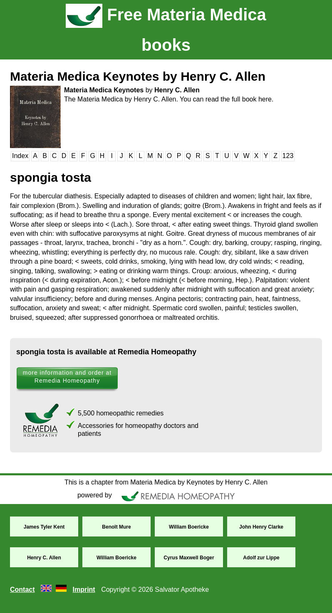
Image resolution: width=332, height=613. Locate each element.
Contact (22, 589)
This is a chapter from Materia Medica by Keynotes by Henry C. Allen (166, 482)
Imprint (83, 589)
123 (288, 155)
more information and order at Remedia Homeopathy (67, 376)
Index (20, 155)
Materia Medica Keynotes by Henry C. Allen (137, 76)
